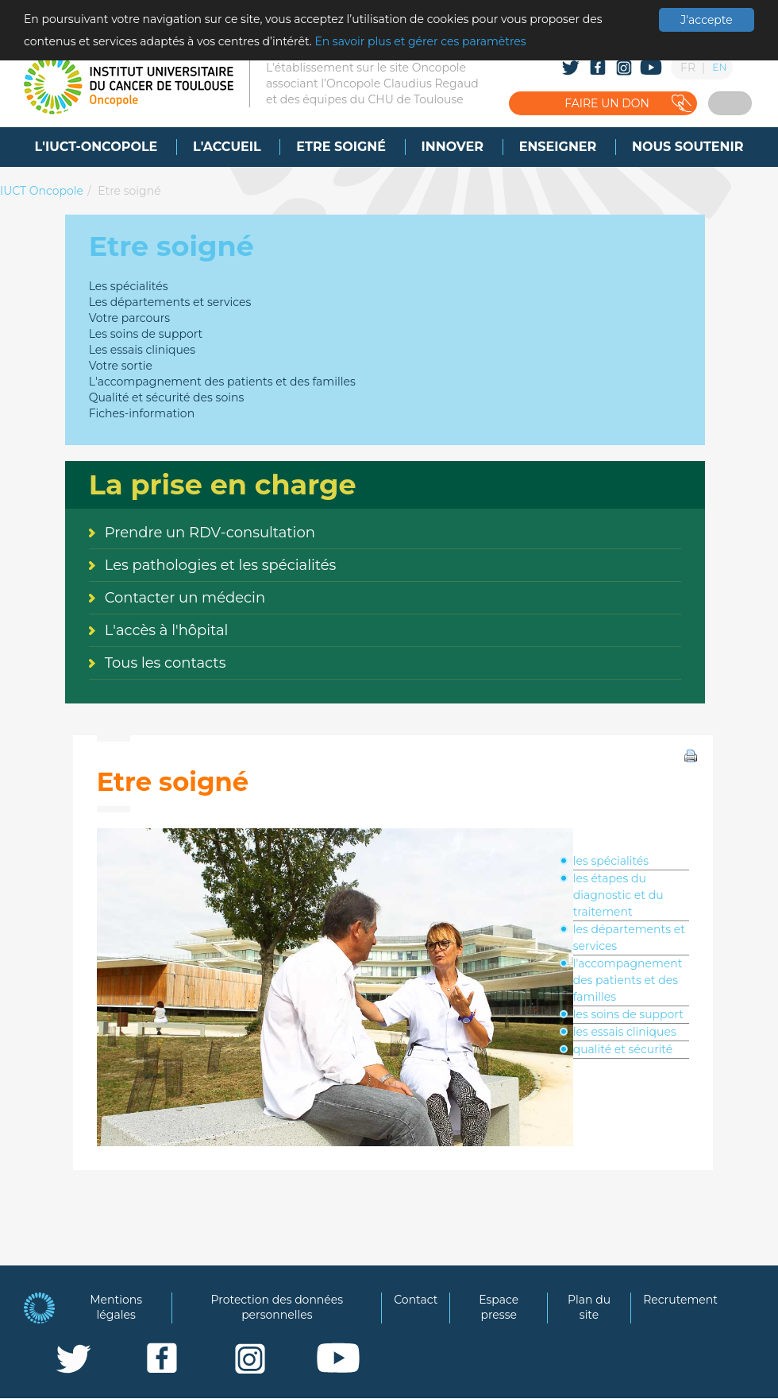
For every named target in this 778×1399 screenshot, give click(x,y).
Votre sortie (120, 365)
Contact (415, 1299)
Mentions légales (116, 1307)
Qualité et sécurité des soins (167, 397)
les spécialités (611, 861)
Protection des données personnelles (277, 1307)
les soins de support (628, 1014)
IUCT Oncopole (41, 191)
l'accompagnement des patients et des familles (628, 980)
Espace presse (498, 1307)
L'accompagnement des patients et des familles (222, 381)
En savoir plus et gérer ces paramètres (420, 41)
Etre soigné (129, 191)
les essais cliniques (624, 1032)
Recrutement (680, 1299)
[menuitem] (96, 147)
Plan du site (589, 1307)
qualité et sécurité (623, 1049)
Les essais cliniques (142, 350)
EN (719, 67)
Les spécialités (128, 286)
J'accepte (706, 20)
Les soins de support (146, 334)
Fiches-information (141, 413)
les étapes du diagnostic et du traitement (618, 895)
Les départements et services (170, 302)
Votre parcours (130, 318)
